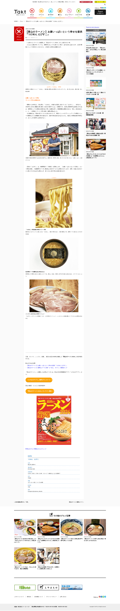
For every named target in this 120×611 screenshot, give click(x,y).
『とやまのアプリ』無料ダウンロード (39, 380)
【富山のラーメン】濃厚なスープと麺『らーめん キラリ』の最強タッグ (47, 367)
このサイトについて (19, 597)
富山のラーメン (34, 37)
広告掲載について (38, 597)
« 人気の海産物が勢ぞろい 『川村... (23, 502)
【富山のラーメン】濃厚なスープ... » (74, 502)
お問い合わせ (63, 597)
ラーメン (29, 37)
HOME (16, 21)
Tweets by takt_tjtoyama (92, 27)
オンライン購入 (100, 2)
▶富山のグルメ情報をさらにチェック (36, 449)
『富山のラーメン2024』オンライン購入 (40, 391)
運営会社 (29, 597)
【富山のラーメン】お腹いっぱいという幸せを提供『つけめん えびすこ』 (47, 365)
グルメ (21, 21)
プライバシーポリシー (51, 597)
